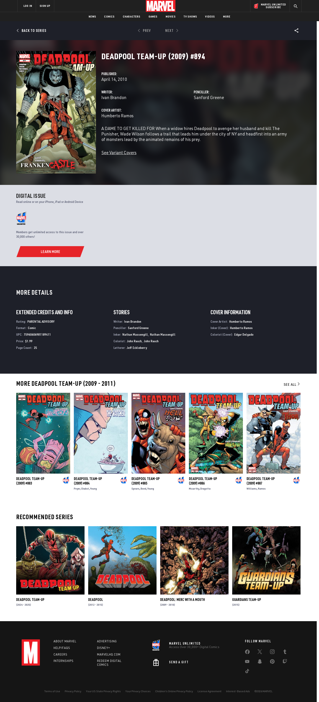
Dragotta (205, 488)
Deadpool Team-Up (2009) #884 (88, 480)
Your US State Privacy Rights (103, 691)
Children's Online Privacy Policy (174, 691)
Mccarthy (194, 488)
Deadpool (95, 599)
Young (93, 488)
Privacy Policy (73, 691)
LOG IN (27, 6)
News (92, 16)
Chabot (85, 488)
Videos (210, 16)
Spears (135, 488)
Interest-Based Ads (238, 691)
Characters (131, 16)
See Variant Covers (118, 152)
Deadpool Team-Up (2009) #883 (30, 480)
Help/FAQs (62, 648)
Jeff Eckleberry (137, 348)
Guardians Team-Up (246, 599)
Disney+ (103, 648)
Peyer (77, 488)
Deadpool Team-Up (30, 599)
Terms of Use (52, 691)
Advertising (107, 641)
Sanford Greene (209, 97)
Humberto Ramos (117, 115)
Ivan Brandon (113, 97)
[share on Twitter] (259, 652)
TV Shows (190, 16)
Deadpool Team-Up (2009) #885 (145, 480)
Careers (60, 654)
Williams (252, 488)
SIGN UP (45, 6)
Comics (109, 16)
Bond (143, 488)
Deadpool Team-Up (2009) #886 (203, 480)
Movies (170, 16)
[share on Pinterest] (272, 662)
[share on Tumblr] (285, 652)
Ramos (262, 488)
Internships (64, 661)
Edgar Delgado (243, 334)
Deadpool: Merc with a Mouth (182, 599)
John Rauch (134, 341)
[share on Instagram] (272, 652)
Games (153, 16)
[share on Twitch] (285, 662)
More (227, 16)
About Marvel (65, 641)
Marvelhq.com (109, 654)
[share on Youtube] (247, 662)
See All (292, 384)
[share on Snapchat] (259, 662)
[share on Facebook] (247, 653)
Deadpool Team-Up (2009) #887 (261, 480)
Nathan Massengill (135, 334)
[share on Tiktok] (247, 672)
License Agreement (209, 691)
